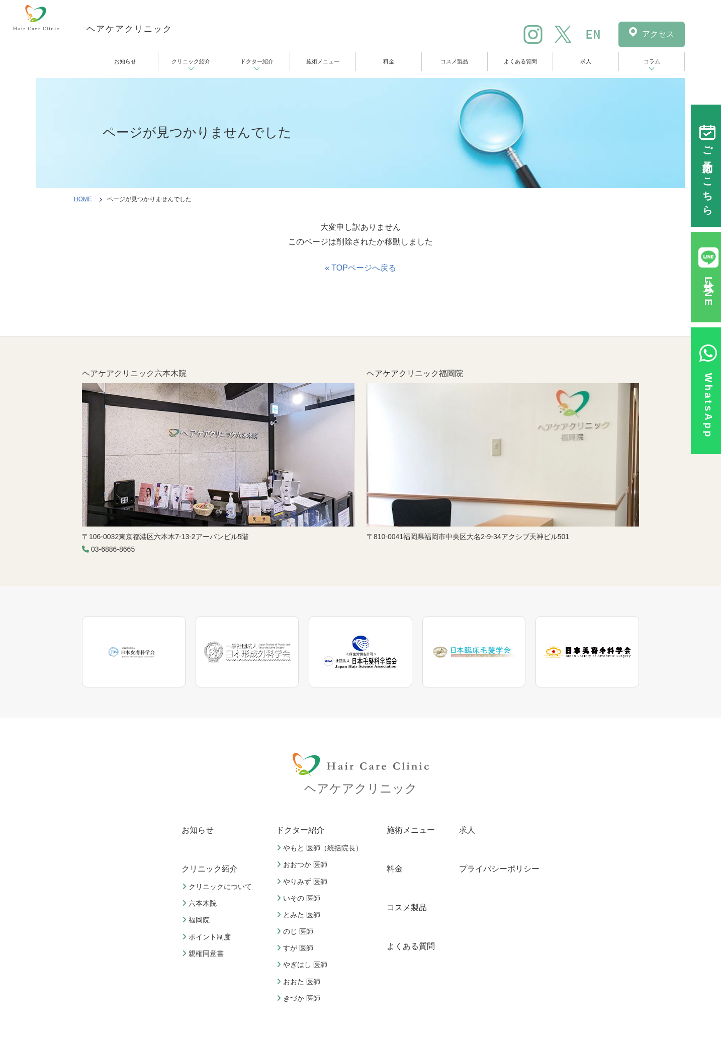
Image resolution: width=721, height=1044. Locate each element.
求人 (585, 61)
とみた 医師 (299, 915)
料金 (388, 61)
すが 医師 (296, 948)
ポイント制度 (208, 937)
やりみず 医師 (303, 882)
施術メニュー (322, 61)
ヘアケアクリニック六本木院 (134, 373)
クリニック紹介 (190, 61)
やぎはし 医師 (303, 965)
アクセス (658, 34)
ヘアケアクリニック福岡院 (415, 373)
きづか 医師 (299, 998)
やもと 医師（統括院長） (321, 848)
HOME (83, 199)
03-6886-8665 (113, 549)
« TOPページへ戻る (360, 268)
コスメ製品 (454, 61)
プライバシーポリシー (499, 868)
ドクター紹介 (257, 61)
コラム (652, 61)
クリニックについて (218, 887)
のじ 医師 (296, 931)
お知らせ (125, 61)
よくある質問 (520, 61)
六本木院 (201, 903)
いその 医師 (299, 898)
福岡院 (197, 920)
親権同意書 (204, 953)
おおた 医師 (299, 982)
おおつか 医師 (303, 864)
